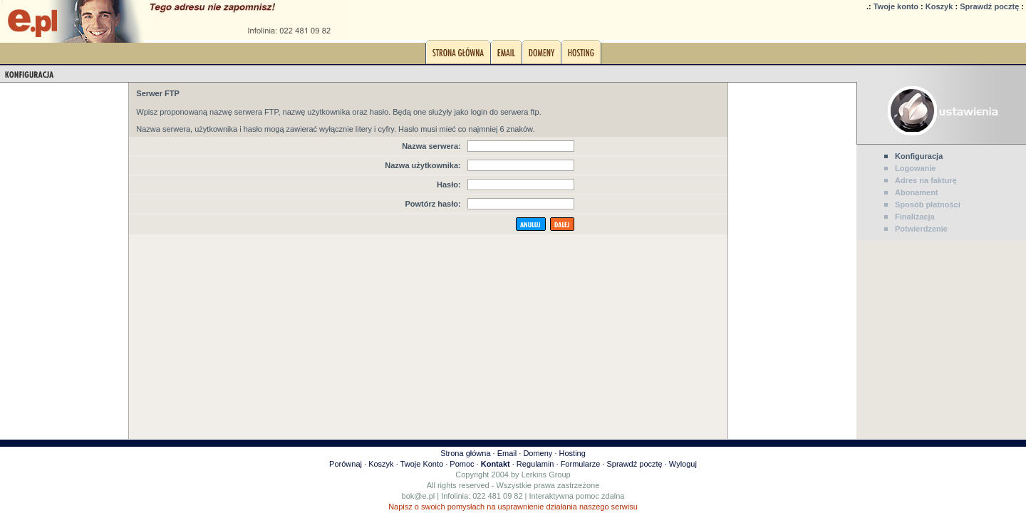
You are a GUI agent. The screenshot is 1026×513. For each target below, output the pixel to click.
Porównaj (345, 464)
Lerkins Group (546, 474)
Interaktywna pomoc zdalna (577, 496)
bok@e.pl (418, 496)
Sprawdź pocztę (989, 6)
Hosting (572, 453)
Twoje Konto (422, 464)
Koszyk (939, 6)
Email (507, 453)
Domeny (537, 453)
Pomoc (462, 464)
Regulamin (535, 464)
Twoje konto (896, 6)
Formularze (581, 464)
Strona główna (465, 453)
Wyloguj (683, 464)
